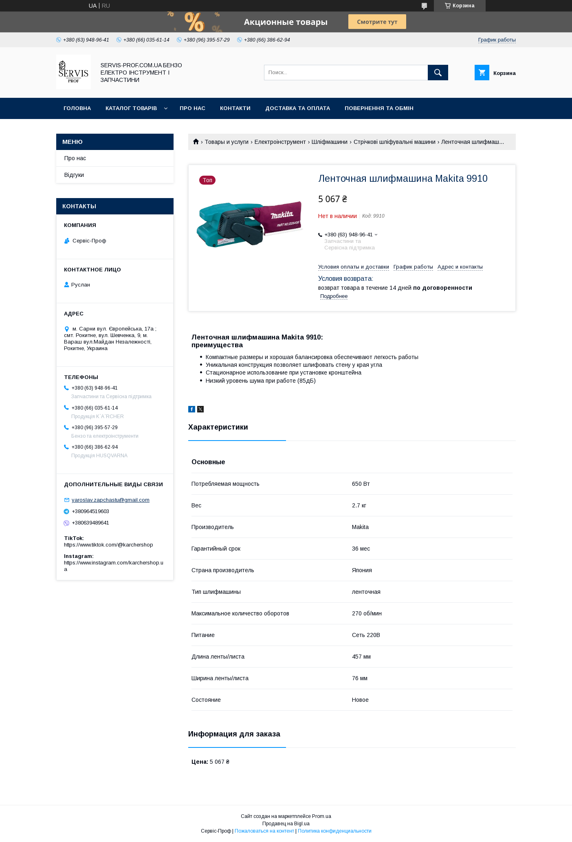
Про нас (192, 108)
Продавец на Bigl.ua (286, 824)
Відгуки (74, 175)
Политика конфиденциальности (335, 831)
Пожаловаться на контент (264, 831)
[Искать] (438, 72)
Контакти (235, 108)
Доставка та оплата (297, 108)
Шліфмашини (330, 142)
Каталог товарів (131, 108)
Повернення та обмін (379, 108)
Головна (77, 108)
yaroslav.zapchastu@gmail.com (111, 500)
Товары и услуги (227, 142)
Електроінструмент (280, 142)
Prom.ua (321, 816)
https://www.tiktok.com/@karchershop (108, 545)
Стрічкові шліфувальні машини (395, 142)
